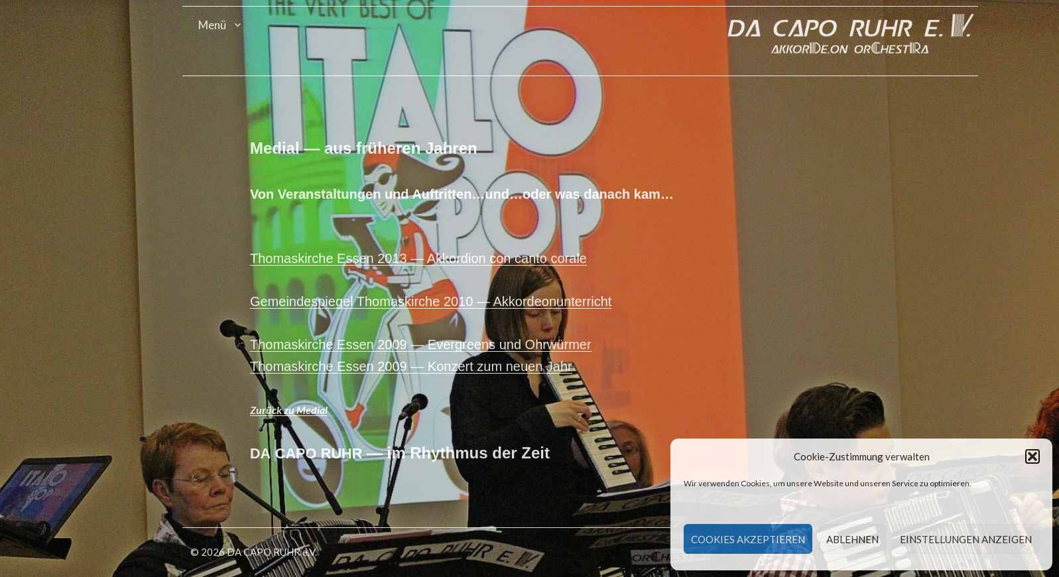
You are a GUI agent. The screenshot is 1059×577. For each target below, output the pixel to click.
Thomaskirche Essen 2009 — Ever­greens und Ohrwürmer (430, 344)
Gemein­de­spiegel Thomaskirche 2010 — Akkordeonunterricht (441, 301)
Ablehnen (852, 539)
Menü (221, 25)
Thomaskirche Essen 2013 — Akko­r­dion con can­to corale (428, 258)
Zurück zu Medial (299, 409)
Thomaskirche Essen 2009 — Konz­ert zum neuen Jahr (421, 366)
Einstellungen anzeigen (966, 539)
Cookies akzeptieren (748, 539)
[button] (1032, 456)
